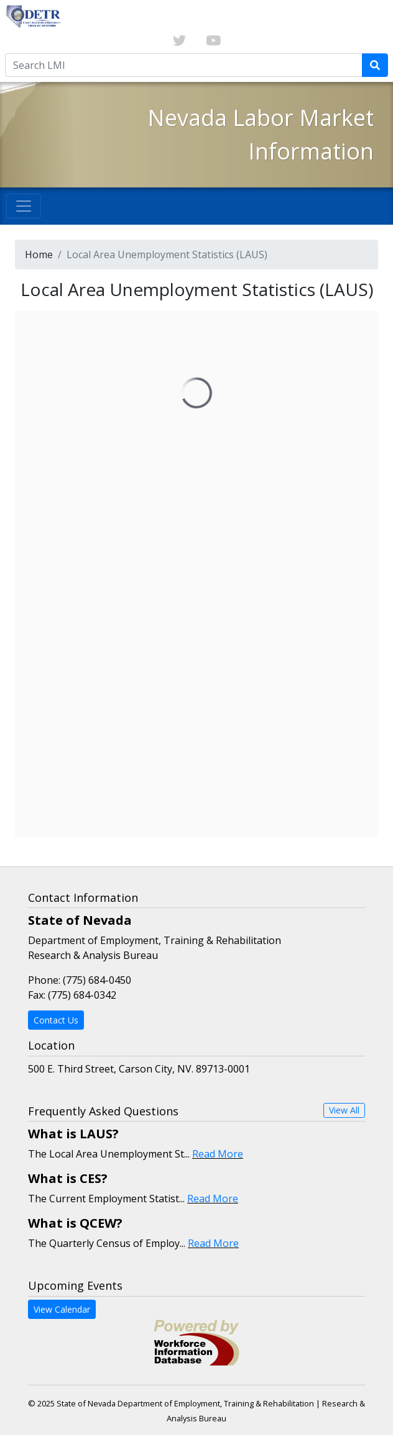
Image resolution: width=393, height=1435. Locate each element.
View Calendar (62, 1309)
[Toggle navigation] (23, 206)
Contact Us (56, 1020)
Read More (217, 1154)
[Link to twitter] (179, 41)
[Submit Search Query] (375, 65)
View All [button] (344, 1110)
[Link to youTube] (213, 41)
